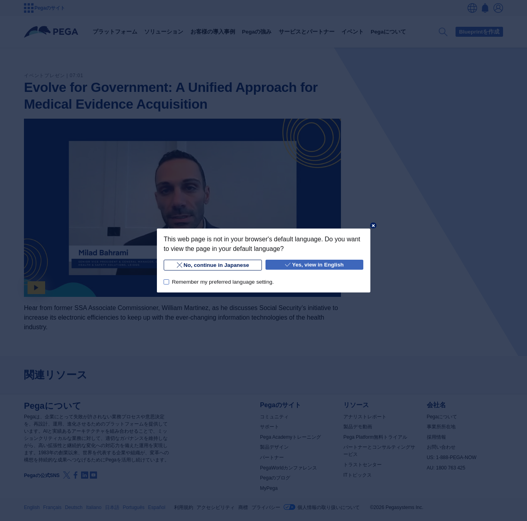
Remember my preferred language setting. (222, 282)
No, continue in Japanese (212, 265)
